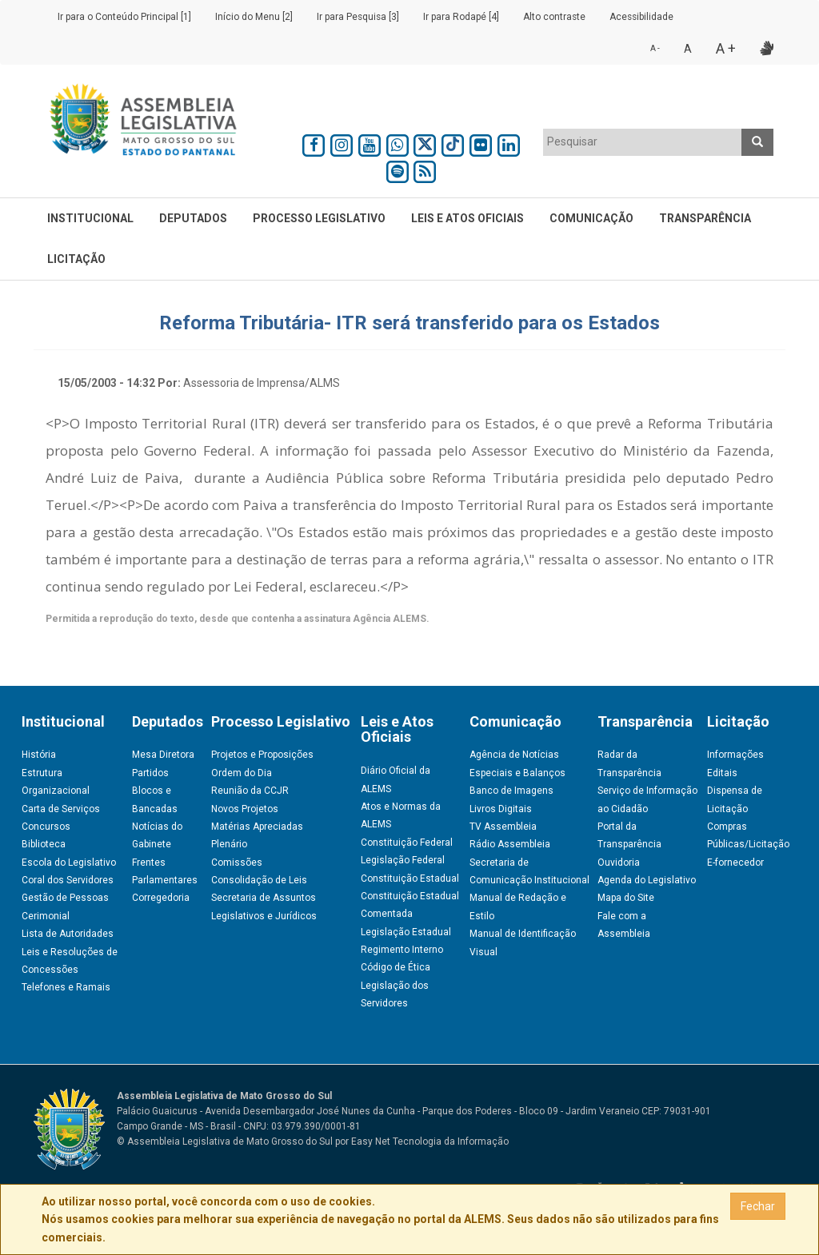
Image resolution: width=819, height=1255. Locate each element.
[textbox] (642, 141)
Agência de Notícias (514, 754)
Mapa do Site (625, 897)
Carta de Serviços (61, 809)
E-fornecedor (735, 862)
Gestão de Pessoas (65, 897)
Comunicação (591, 218)
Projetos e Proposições (262, 754)
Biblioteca (44, 844)
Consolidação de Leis (259, 880)
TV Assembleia (503, 826)
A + (726, 48)
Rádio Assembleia (509, 844)
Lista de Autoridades (68, 933)
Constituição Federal (407, 842)
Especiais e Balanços (517, 773)
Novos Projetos (244, 809)
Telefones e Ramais (66, 987)
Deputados (193, 218)
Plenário (229, 844)
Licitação (76, 259)
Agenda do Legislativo (646, 880)
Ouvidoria (618, 862)
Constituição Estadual (410, 878)
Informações (735, 754)
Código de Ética (395, 967)
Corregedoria (161, 897)
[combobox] (642, 142)
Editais (722, 773)
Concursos (46, 826)
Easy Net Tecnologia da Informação (430, 1141)
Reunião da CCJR (250, 790)
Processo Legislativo (319, 218)
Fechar (758, 1206)
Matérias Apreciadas (257, 826)
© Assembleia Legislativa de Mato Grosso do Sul (225, 1141)
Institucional (90, 218)
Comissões (236, 862)
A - (655, 48)
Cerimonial (46, 916)
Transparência (705, 218)
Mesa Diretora (163, 754)
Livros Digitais (500, 809)
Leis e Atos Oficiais (467, 218)
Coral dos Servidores (68, 880)
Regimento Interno (402, 949)
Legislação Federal (403, 860)
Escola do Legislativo (69, 862)
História (39, 754)
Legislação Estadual (406, 932)
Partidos (150, 773)
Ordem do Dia (241, 773)
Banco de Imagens (511, 790)
